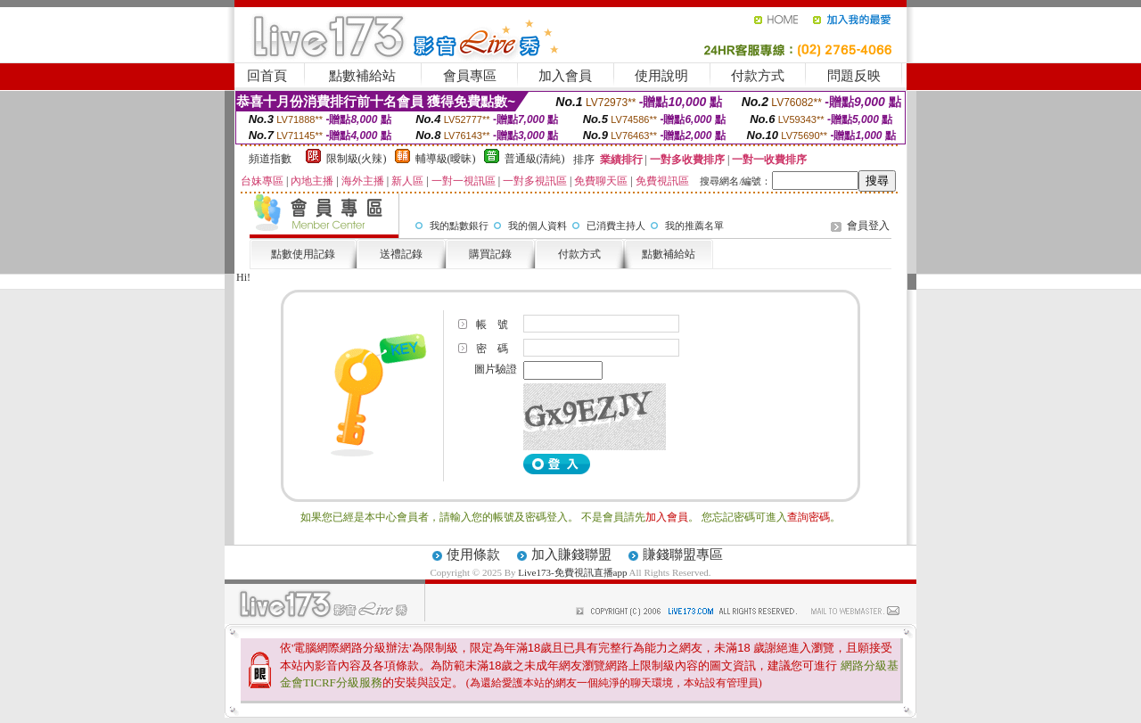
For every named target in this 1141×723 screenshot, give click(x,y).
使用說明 (661, 76)
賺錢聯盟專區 (683, 554)
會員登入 (868, 225)
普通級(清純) (535, 158)
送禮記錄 (401, 254)
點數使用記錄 (303, 254)
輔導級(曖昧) (445, 158)
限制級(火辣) (356, 158)
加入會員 (565, 76)
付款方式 (757, 76)
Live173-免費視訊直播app (572, 572)
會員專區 (470, 76)
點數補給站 (362, 76)
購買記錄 (490, 254)
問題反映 (854, 76)
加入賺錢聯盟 (571, 554)
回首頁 (267, 76)
